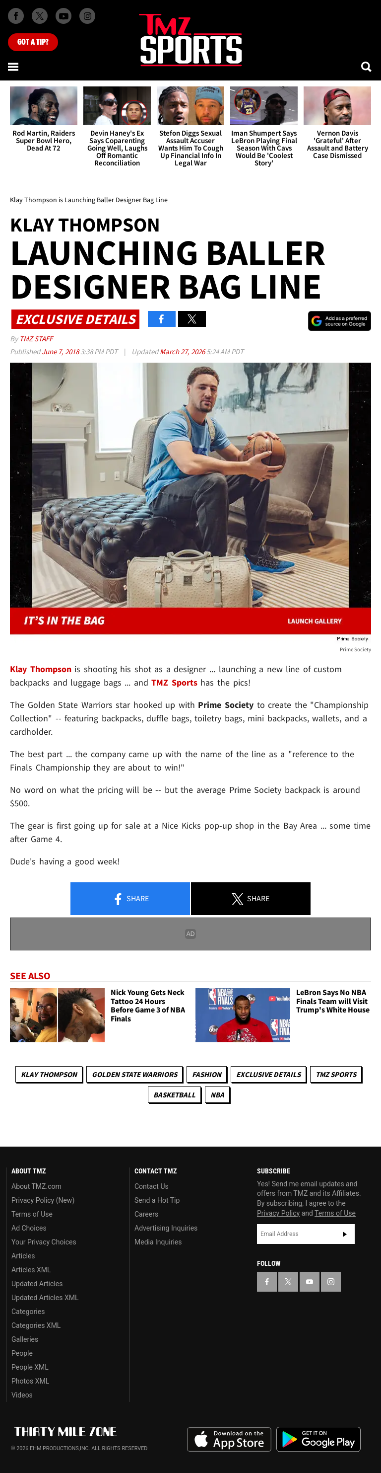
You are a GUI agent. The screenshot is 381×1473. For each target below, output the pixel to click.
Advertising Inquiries (165, 1228)
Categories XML (36, 1325)
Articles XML (31, 1270)
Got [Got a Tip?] (33, 42)
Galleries (24, 1339)
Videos (22, 1395)
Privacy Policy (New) (42, 1200)
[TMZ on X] (40, 16)
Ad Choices (29, 1228)
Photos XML (30, 1381)
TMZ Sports (174, 682)
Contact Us (151, 1186)
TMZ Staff (36, 338)
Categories (28, 1312)
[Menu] (14, 66)
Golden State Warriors (134, 1074)
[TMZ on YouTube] (309, 1282)
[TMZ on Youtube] (63, 16)
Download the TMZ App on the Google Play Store (318, 1439)
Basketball (174, 1094)
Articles (23, 1256)
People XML (30, 1367)
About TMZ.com (36, 1186)
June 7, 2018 (61, 351)
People (22, 1353)
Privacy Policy (278, 1213)
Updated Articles (37, 1284)
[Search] (367, 66)
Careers (146, 1214)
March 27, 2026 (183, 351)
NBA (217, 1094)
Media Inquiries (158, 1242)
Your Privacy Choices (43, 1242)
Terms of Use (32, 1214)
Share (130, 899)
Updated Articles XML (44, 1298)
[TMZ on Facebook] (16, 16)
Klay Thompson (49, 1074)
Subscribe (345, 1234)
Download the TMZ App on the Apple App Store (229, 1439)
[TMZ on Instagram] (87, 16)
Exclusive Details (268, 1074)
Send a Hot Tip (157, 1200)
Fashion (206, 1074)
